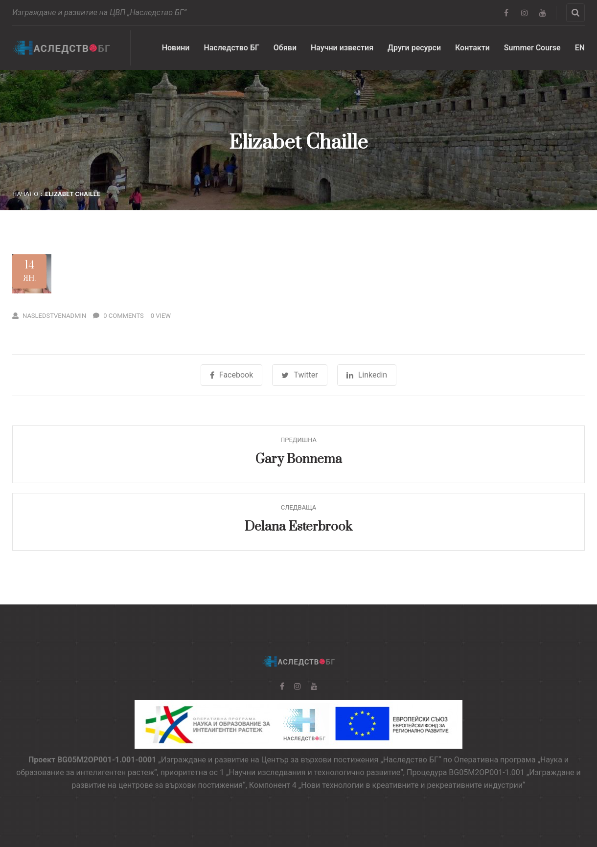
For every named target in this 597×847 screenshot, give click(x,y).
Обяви (285, 47)
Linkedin (367, 374)
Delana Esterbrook (298, 527)
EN (580, 47)
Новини (176, 47)
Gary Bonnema (298, 459)
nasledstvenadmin (49, 315)
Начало (25, 194)
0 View (161, 315)
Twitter (299, 374)
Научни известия (342, 47)
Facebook (231, 374)
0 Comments (118, 315)
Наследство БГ (231, 47)
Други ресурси (414, 47)
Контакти (472, 47)
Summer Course (532, 47)
